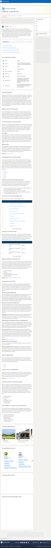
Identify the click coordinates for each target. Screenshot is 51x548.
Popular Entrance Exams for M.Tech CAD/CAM (11, 50)
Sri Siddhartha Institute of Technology (16, 203)
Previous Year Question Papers (24, 466)
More (28, 3)
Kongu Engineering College (14, 218)
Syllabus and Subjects (11, 15)
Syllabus (11, 461)
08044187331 (36, 542)
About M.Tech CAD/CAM (7, 45)
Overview (6, 461)
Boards (17, 3)
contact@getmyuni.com (46, 542)
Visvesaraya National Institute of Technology (17, 213)
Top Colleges (2, 3)
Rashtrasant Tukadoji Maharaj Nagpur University (18, 206)
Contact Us (6, 546)
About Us (2, 546)
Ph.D (4, 365)
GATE (5, 178)
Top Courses (7, 3)
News (25, 3)
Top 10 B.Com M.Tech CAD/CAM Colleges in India (11, 52)
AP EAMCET (6, 172)
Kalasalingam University (14, 211)
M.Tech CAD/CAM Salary (11, 378)
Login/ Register (41, 3)
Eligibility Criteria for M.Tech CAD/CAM (9, 47)
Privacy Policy (11, 546)
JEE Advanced (20, 456)
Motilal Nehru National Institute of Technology (17, 221)
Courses (4, 538)
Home (1, 538)
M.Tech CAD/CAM (4, 15)
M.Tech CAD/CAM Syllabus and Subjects (14, 277)
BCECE (5, 171)
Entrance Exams (12, 3)
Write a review (35, 3)
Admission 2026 (21, 3)
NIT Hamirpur (12, 216)
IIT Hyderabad (12, 223)
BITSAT (5, 176)
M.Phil (5, 366)
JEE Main (5, 456)
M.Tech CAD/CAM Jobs (10, 339)
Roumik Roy (7, 26)
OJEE (5, 175)
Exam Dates (7, 463)
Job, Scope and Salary (18, 15)
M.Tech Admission (10, 153)
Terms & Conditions (18, 546)
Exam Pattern (7, 465)
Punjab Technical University (14, 208)
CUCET (5, 174)
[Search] (30, 3)
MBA (4, 364)
